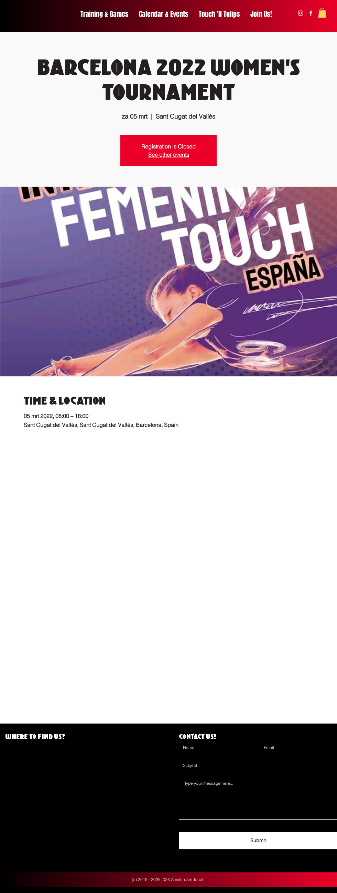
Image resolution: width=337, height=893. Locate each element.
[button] (322, 13)
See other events (168, 154)
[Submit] (258, 840)
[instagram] (300, 13)
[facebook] (310, 13)
